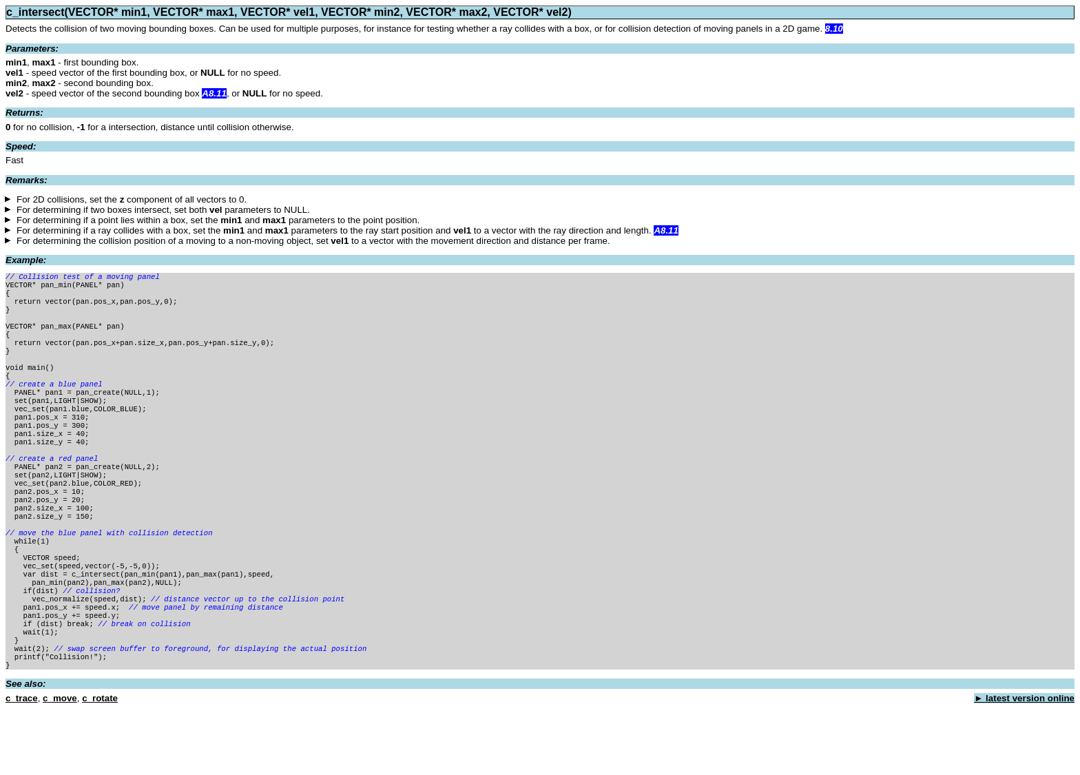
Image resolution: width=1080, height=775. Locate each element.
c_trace (22, 764)
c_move (60, 764)
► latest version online (1024, 764)
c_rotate (100, 764)
